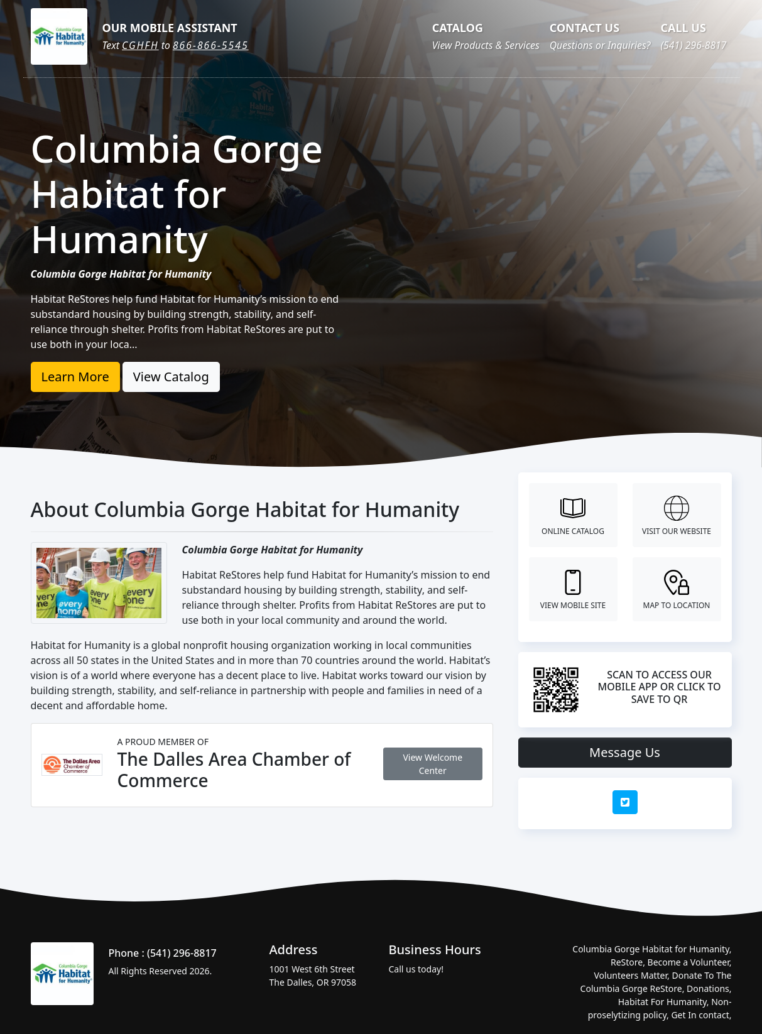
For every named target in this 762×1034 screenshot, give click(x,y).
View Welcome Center (432, 763)
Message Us (624, 752)
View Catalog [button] (171, 376)
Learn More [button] (75, 376)
